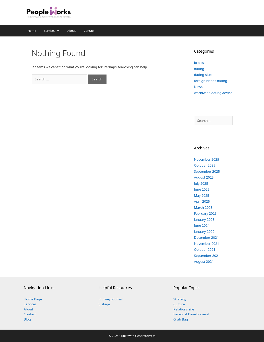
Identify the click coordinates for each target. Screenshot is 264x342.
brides (199, 62)
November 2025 (206, 159)
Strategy (179, 299)
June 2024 (202, 225)
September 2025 (207, 171)
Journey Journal (110, 299)
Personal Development (191, 314)
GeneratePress (145, 336)
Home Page (33, 299)
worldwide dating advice (213, 92)
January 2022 (204, 231)
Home (32, 31)
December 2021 (206, 237)
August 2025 (204, 177)
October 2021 (204, 249)
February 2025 (205, 213)
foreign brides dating (210, 80)
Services (53, 30)
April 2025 (202, 201)
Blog (27, 319)
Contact (89, 31)
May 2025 (201, 195)
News (198, 86)
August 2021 (204, 261)
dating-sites (203, 74)
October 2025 (204, 165)
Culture (179, 304)
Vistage (104, 304)
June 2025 (202, 189)
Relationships (183, 309)
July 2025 (201, 183)
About (71, 31)
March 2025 (203, 207)
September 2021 (207, 255)
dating (199, 68)
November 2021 (206, 243)
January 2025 (204, 219)
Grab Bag (180, 319)
